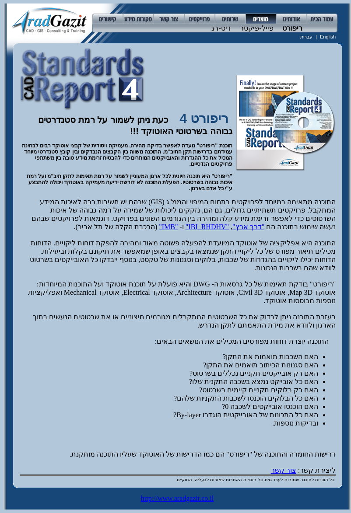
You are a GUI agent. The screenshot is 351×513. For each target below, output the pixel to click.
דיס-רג (220, 28)
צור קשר (283, 470)
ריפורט (291, 28)
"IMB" (168, 226)
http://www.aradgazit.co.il (177, 498)
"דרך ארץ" (248, 226)
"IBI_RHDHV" (207, 226)
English (328, 36)
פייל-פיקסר (256, 28)
